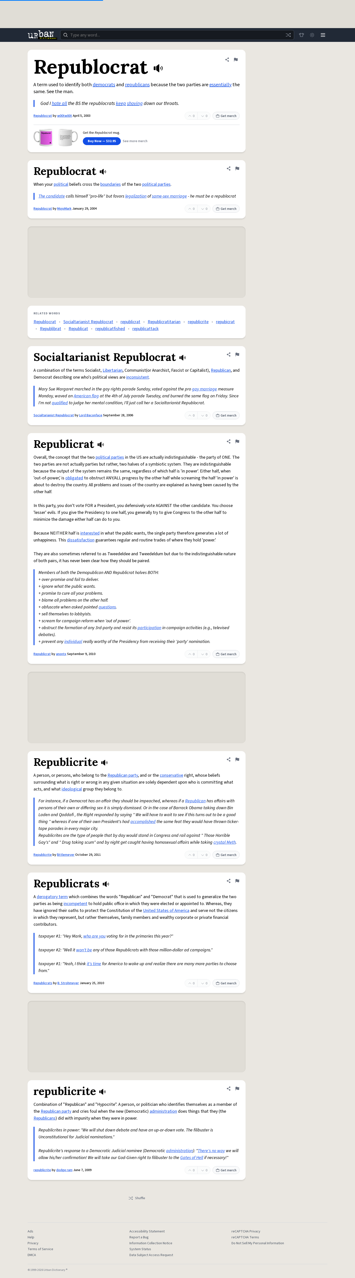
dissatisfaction (80, 540)
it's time (94, 964)
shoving (135, 103)
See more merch (135, 141)
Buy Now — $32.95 (102, 141)
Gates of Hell (191, 1158)
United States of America (166, 911)
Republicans (44, 1118)
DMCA (32, 1255)
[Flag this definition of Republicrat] (237, 441)
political (61, 184)
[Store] (301, 35)
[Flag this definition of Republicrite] (237, 759)
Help (31, 1237)
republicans (137, 84)
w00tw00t (64, 115)
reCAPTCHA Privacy (245, 1231)
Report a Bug (139, 1237)
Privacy (33, 1243)
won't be (84, 950)
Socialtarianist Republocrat (88, 322)
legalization (135, 196)
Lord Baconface (90, 415)
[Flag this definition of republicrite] (237, 1089)
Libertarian (113, 370)
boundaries (110, 184)
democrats (104, 84)
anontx (61, 654)
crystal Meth (224, 842)
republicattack (145, 329)
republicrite (198, 322)
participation (149, 628)
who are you (94, 936)
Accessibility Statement (147, 1231)
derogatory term (52, 897)
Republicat (78, 329)
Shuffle (136, 1198)
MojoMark (64, 208)
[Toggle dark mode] (312, 35)
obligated (74, 478)
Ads (30, 1231)
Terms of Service (40, 1249)
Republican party (122, 775)
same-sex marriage (169, 196)
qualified (60, 403)
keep (121, 103)
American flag (86, 396)
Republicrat (42, 654)
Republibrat (50, 329)
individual (73, 642)
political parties (156, 184)
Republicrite (43, 854)
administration (163, 1111)
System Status (140, 1249)
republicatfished (110, 329)
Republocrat (43, 115)
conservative (171, 775)
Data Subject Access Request (151, 1255)
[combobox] (177, 35)
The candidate (51, 196)
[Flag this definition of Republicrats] (237, 881)
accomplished (143, 822)
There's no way (211, 1151)
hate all (59, 103)
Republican (221, 370)
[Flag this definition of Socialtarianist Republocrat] (237, 354)
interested (90, 533)
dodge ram (64, 1170)
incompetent (75, 904)
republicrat (130, 322)
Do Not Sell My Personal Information (257, 1243)
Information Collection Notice (150, 1243)
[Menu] (323, 35)
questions (107, 607)
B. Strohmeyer (68, 983)
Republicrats (43, 983)
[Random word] (288, 35)
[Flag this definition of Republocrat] (236, 60)
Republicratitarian (164, 322)
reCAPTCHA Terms (245, 1237)
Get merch (226, 116)
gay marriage (204, 389)
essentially (220, 84)
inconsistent (137, 377)
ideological (72, 789)
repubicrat (225, 322)
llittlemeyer (65, 854)
